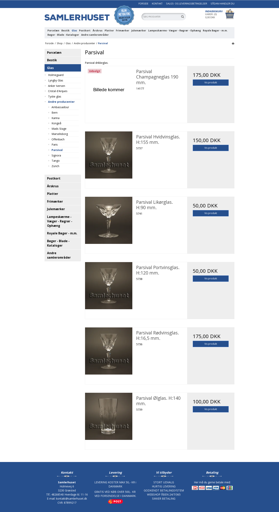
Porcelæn (53, 30)
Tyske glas (54, 96)
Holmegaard (56, 75)
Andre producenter (61, 102)
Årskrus (97, 30)
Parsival (57, 150)
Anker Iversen (56, 86)
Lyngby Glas (55, 80)
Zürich (55, 166)
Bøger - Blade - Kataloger (63, 34)
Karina (55, 118)
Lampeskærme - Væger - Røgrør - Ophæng (174, 30)
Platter (109, 30)
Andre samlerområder (95, 34)
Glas (74, 30)
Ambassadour (60, 107)
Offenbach (58, 139)
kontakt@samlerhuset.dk (71, 498)
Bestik (65, 30)
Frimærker (122, 30)
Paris (55, 144)
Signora (56, 155)
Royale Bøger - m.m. (215, 30)
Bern (55, 112)
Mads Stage (59, 128)
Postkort (84, 30)
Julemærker (138, 30)
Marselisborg (60, 134)
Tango (56, 160)
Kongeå (56, 123)
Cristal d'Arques (57, 91)
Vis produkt (210, 82)
